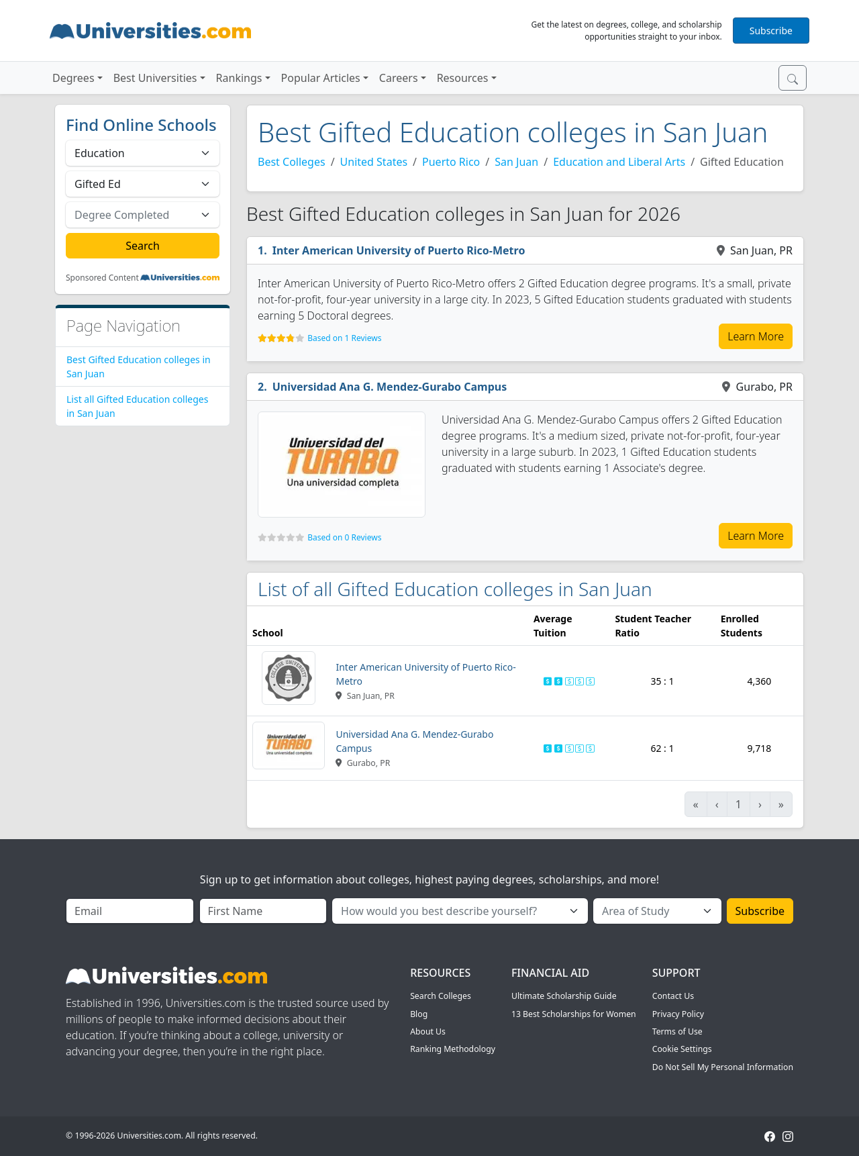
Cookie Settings (682, 1049)
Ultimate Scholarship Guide (564, 996)
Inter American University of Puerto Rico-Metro (398, 250)
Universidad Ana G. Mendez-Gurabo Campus (389, 386)
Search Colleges (440, 996)
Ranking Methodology (452, 1049)
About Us (428, 1031)
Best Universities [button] (155, 77)
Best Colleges (291, 161)
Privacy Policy (678, 1014)
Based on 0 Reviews (344, 537)
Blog (418, 1014)
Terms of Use (677, 1031)
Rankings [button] (239, 77)
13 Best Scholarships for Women (573, 1014)
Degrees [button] (73, 77)
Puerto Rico (451, 161)
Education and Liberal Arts (619, 161)
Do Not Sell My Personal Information (722, 1067)
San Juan (516, 161)
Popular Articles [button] (320, 77)
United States (374, 161)
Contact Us (673, 996)
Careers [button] (398, 77)
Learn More (755, 336)
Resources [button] (463, 77)
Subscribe (771, 30)
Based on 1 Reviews (344, 338)
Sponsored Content (102, 278)
